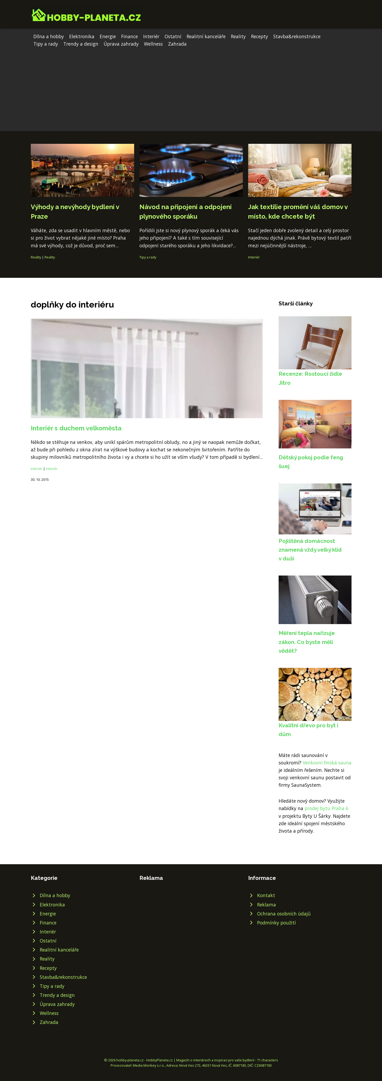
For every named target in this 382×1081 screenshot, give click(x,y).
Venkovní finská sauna (327, 762)
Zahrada (177, 44)
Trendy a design (80, 44)
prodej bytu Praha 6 (326, 808)
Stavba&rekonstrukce (296, 36)
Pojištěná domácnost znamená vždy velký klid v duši (310, 550)
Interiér (151, 36)
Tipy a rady (45, 44)
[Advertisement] (191, 87)
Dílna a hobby (48, 36)
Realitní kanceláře (206, 36)
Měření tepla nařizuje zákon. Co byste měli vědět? (307, 642)
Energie (108, 36)
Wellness (153, 44)
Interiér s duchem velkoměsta (76, 428)
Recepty (259, 36)
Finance (129, 36)
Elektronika (81, 36)
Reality (238, 36)
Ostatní (173, 36)
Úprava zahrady (121, 44)
